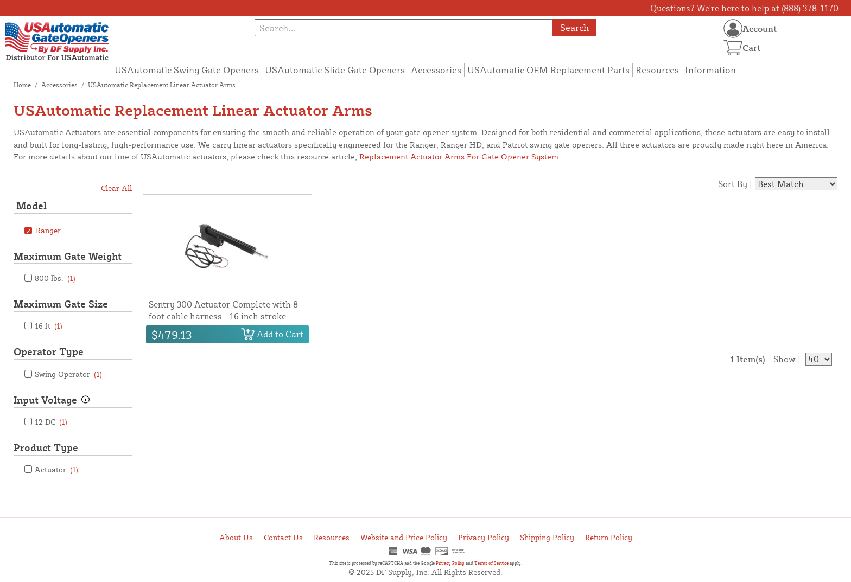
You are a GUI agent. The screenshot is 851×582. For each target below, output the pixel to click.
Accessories (436, 69)
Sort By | (735, 183)
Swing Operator (68, 374)
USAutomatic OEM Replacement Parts (548, 69)
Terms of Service (491, 563)
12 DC (51, 421)
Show (784, 359)
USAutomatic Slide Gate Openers (335, 69)
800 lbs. (55, 278)
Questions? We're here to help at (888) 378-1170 (744, 8)
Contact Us (283, 537)
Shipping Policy (547, 537)
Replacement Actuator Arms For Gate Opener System (458, 156)
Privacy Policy (483, 537)
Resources (657, 69)
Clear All (116, 188)
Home (22, 85)
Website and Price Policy (403, 537)
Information (710, 69)
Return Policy (608, 537)
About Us (236, 537)
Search (574, 27)
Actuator (56, 469)
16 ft (48, 325)
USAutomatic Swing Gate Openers (187, 69)
